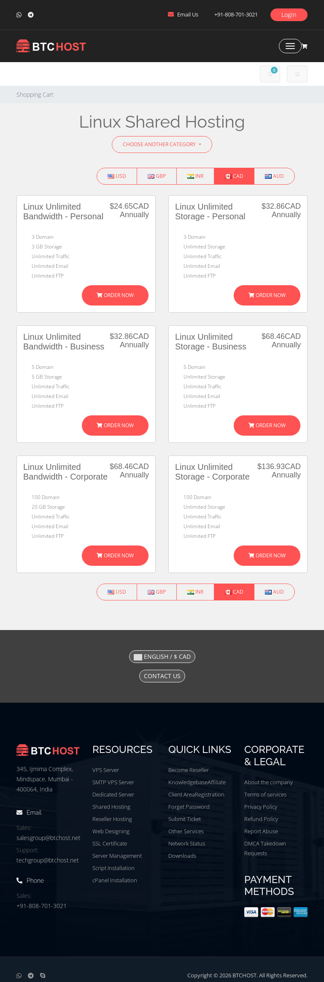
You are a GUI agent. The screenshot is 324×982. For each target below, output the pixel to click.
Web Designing (111, 831)
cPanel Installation (114, 880)
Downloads (182, 855)
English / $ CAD (162, 656)
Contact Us (162, 676)
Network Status (186, 843)
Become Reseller (188, 770)
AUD (274, 176)
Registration (209, 794)
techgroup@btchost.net (47, 860)
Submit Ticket (184, 819)
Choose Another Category (160, 144)
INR (195, 176)
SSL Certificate (109, 843)
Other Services (186, 831)
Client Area (181, 794)
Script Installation (113, 868)
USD (117, 176)
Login (289, 15)
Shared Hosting (111, 806)
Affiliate (217, 782)
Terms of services (265, 794)
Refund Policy (261, 819)
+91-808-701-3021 (41, 906)
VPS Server (105, 770)
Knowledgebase (188, 782)
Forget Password (189, 806)
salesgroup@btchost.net (48, 838)
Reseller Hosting (112, 819)
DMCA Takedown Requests (265, 848)
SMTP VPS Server (113, 782)
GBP (157, 176)
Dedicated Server (113, 794)
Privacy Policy (260, 806)
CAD (234, 176)
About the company (268, 782)
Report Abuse (261, 831)
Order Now (115, 295)
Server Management (117, 855)
